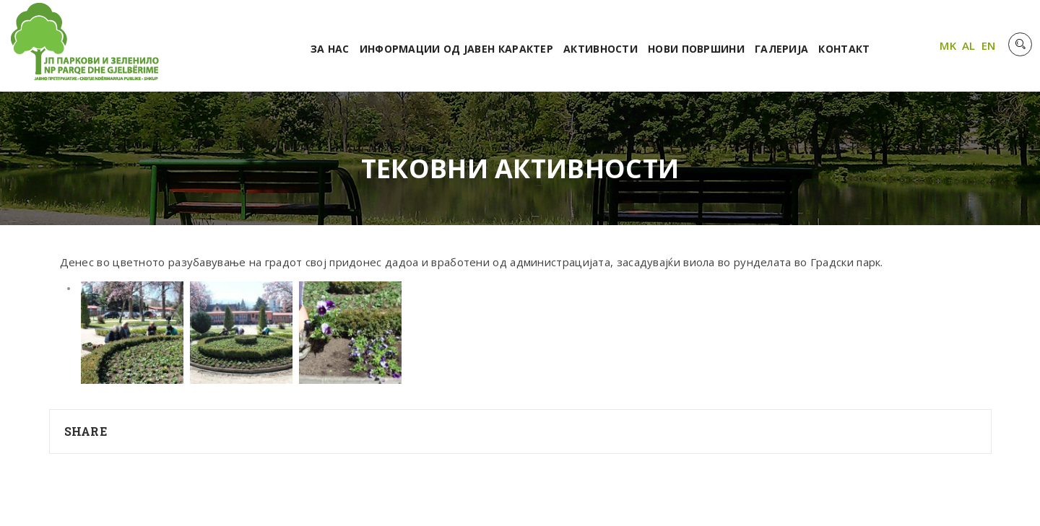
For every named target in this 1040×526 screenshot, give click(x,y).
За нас (330, 49)
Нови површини (696, 49)
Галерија (781, 49)
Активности (600, 49)
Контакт (844, 49)
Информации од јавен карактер (456, 49)
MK (948, 45)
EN (989, 45)
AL (969, 45)
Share (86, 431)
